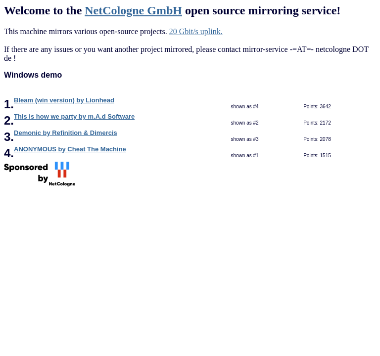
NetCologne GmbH (133, 10)
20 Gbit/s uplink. (196, 31)
